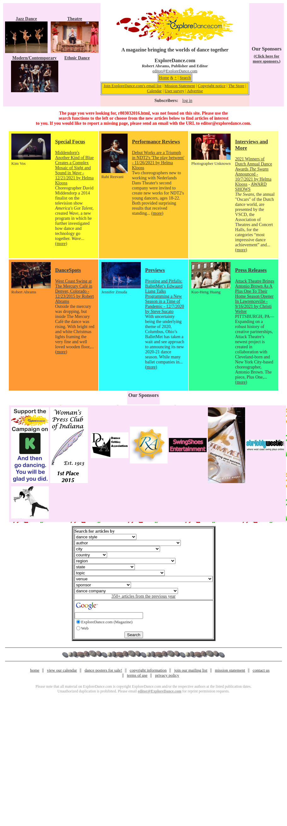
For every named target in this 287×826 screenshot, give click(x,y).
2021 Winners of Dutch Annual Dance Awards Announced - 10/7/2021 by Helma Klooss (253, 172)
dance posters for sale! (103, 670)
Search (185, 77)
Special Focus (70, 142)
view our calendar (62, 670)
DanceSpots (68, 270)
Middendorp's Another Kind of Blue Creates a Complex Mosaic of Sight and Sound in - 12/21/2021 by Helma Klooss (74, 167)
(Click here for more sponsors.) (266, 58)
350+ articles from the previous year (143, 596)
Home (164, 77)
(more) (61, 243)
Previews (155, 270)
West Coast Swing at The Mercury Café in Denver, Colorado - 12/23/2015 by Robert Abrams (74, 291)
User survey (174, 90)
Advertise (195, 90)
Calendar (154, 90)
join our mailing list (190, 670)
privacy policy (167, 675)
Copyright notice (212, 85)
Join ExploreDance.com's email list (133, 85)
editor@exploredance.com (225, 123)
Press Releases (251, 270)
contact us (261, 670)
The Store (236, 85)
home (34, 670)
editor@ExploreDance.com (174, 71)
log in (187, 100)
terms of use (137, 675)
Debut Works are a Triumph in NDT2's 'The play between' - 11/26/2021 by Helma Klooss (158, 160)
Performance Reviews (156, 142)
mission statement (230, 670)
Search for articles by (95, 531)
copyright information (148, 670)
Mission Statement (179, 85)
